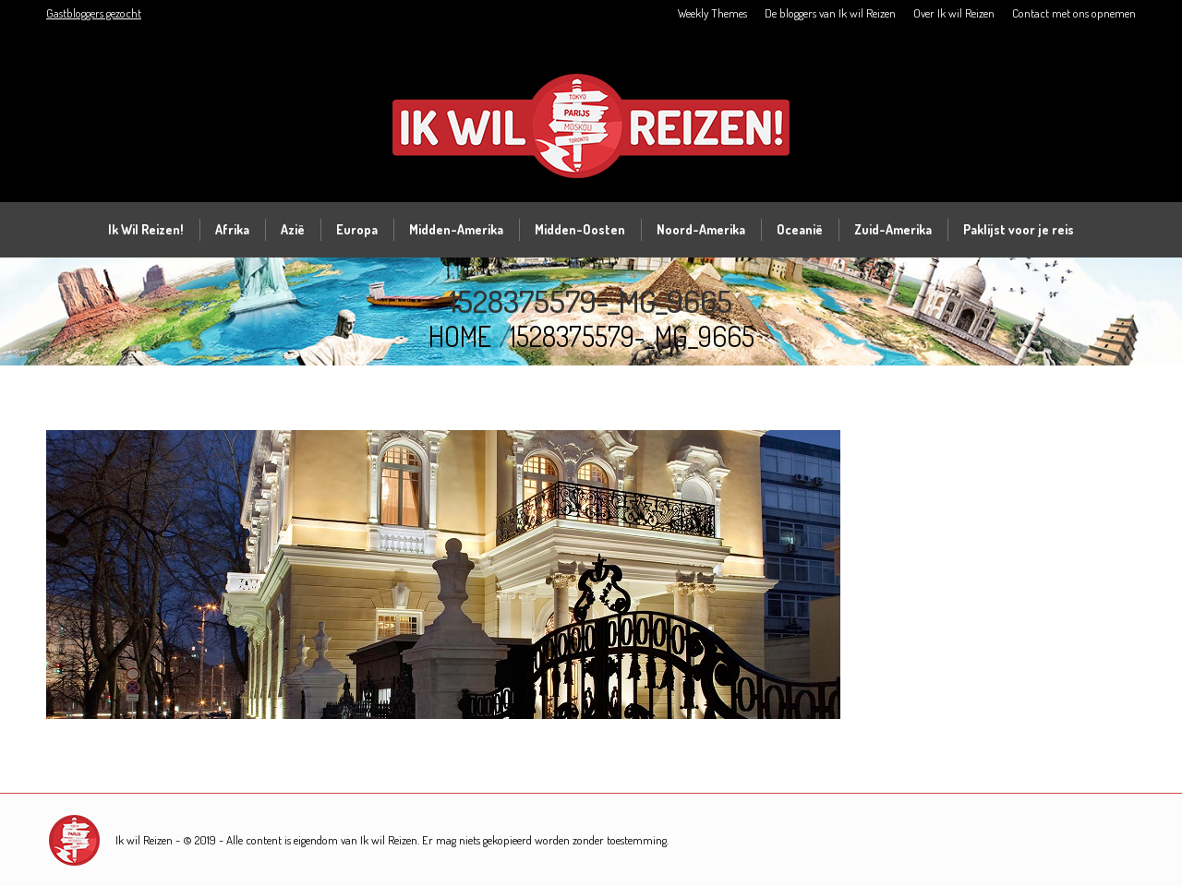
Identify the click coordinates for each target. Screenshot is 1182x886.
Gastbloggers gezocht (93, 13)
